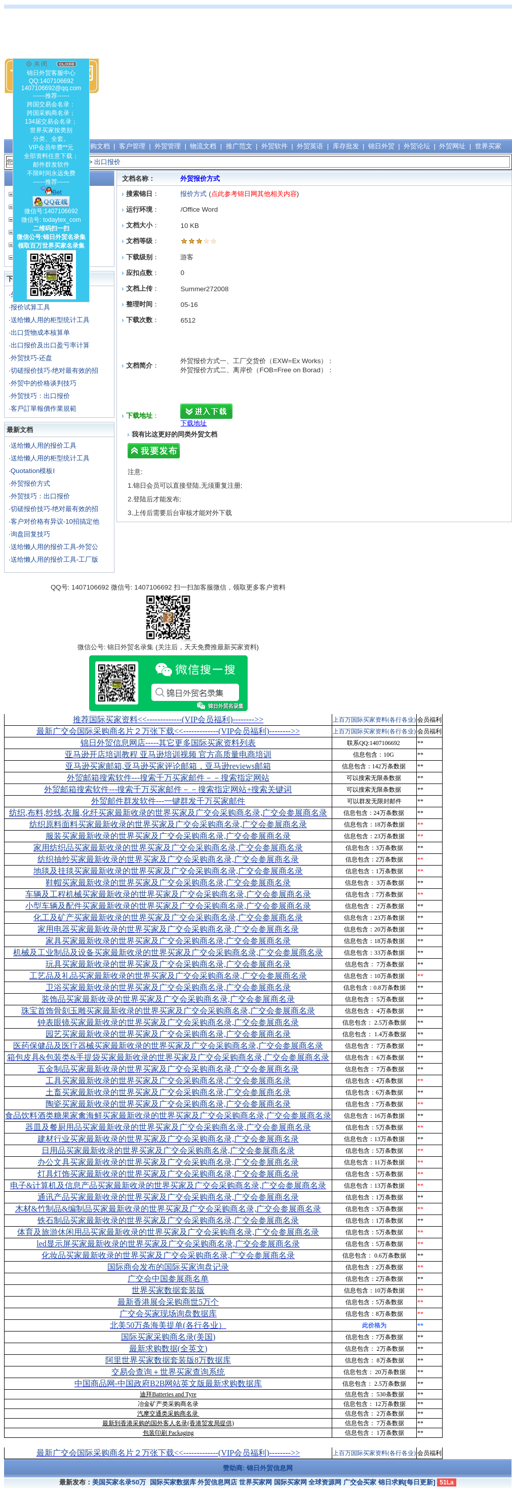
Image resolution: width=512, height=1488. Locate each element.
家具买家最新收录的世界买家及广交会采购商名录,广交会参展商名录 (168, 940)
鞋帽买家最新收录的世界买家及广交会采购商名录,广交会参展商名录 (168, 882)
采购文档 (97, 146)
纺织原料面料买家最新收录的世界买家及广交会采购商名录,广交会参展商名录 (168, 824)
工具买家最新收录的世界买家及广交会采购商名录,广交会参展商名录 (168, 1080)
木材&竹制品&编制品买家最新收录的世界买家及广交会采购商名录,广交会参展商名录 (168, 1208)
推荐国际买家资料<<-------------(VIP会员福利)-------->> (168, 719)
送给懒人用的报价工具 (43, 445)
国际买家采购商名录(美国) (168, 1337)
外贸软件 (274, 146)
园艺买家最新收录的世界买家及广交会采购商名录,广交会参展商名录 (168, 1034)
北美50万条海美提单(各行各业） (168, 1325)
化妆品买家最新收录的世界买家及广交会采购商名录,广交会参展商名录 (168, 1255)
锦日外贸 (381, 146)
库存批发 (346, 146)
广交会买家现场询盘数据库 (168, 1313)
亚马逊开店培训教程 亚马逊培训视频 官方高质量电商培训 (168, 754)
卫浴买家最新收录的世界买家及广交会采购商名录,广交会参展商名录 (168, 987)
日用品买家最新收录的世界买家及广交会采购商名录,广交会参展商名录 (168, 1150)
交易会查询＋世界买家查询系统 (168, 1371)
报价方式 (194, 194)
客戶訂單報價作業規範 (43, 408)
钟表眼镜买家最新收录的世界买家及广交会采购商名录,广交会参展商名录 (168, 1022)
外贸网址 (452, 146)
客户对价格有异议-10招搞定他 (55, 521)
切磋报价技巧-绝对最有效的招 (54, 370)
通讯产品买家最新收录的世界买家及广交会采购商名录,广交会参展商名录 (168, 1197)
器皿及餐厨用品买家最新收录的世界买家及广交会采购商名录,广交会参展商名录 (168, 1127)
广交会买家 (359, 1482)
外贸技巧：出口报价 (40, 396)
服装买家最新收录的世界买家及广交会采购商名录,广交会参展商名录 (168, 836)
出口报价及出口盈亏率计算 (50, 345)
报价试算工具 (30, 307)
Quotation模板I (33, 471)
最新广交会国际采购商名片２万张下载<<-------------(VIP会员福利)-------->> (168, 731)
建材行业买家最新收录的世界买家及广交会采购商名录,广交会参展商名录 (168, 1138)
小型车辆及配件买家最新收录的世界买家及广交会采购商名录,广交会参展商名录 (168, 906)
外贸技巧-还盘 (31, 358)
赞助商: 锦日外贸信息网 (258, 1468)
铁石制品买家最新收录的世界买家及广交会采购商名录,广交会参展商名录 (168, 1220)
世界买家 (488, 146)
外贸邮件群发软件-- (168, 801)
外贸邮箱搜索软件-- (168, 777)
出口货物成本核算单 (40, 332)
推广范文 (239, 146)
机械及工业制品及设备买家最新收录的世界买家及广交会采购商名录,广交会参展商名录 (168, 952)
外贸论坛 (417, 146)
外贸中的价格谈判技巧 (43, 383)
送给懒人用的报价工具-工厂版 (54, 559)
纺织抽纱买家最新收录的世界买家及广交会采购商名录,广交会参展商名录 (168, 859)
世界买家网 (255, 1482)
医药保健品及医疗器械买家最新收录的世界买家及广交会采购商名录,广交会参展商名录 (168, 1045)
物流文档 (203, 146)
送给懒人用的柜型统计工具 (50, 320)
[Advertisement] (378, 76)
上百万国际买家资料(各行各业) (374, 719)
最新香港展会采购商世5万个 (168, 1302)
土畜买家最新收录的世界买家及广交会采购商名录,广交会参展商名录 (168, 1092)
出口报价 (107, 162)
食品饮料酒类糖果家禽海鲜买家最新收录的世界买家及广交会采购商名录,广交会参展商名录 (168, 1115)
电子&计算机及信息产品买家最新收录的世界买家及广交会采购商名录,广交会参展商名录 (168, 1185)
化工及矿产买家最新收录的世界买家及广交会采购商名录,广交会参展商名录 (168, 917)
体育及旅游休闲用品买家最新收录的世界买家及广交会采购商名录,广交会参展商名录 (168, 1232)
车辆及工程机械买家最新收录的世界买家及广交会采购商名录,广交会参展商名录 (168, 894)
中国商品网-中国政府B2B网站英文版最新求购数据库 (168, 1383)
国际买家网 (290, 1482)
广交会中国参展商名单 (168, 1278)
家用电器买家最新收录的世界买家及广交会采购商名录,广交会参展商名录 (168, 929)
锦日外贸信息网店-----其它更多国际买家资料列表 (168, 742)
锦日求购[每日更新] (407, 1482)
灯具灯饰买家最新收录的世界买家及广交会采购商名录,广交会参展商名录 (168, 1173)
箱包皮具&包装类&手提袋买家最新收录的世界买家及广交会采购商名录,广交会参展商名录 (168, 1057)
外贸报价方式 (30, 483)
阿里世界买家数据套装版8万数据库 (168, 1360)
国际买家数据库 (173, 1482)
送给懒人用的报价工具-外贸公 (54, 547)
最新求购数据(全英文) (168, 1348)
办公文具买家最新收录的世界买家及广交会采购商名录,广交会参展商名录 (168, 1162)
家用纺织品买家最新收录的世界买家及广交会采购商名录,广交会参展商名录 (168, 847)
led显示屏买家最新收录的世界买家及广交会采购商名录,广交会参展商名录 (168, 1243)
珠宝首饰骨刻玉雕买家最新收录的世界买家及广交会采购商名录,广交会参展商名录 (168, 1010)
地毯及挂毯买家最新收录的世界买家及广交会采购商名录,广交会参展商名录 (168, 871)
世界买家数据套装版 (168, 1290)
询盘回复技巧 (30, 534)
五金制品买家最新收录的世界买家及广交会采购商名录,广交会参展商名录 (168, 1069)
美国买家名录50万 (119, 1482)
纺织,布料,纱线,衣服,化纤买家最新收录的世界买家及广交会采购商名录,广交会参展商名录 (168, 812)
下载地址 (193, 423)
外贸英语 (310, 146)
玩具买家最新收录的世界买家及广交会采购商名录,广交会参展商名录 (168, 964)
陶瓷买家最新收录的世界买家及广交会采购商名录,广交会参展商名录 (168, 1104)
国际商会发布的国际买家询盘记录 (168, 1267)
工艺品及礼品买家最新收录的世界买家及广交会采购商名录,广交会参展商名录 (168, 975)
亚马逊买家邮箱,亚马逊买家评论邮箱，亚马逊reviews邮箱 (168, 766)
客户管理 (132, 146)
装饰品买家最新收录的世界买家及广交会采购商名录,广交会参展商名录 (168, 999)
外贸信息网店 (217, 1482)
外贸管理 (167, 146)
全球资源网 (324, 1482)
